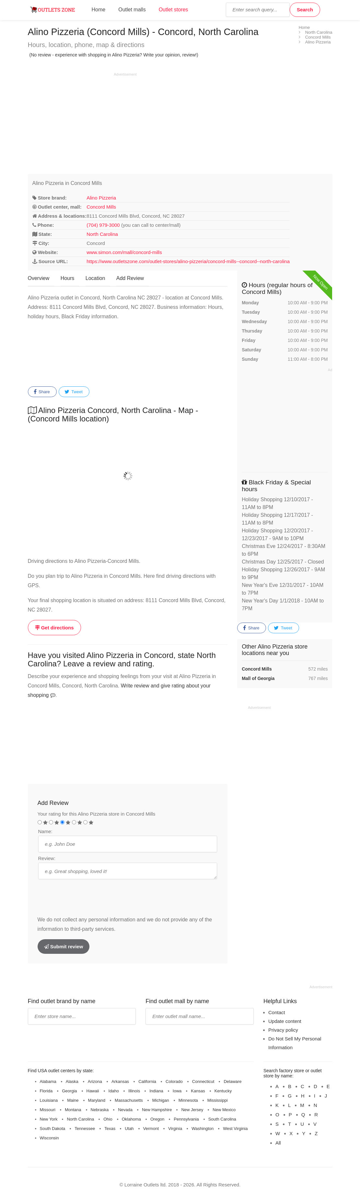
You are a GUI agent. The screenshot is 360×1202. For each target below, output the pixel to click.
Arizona (95, 1081)
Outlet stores (173, 9)
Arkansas (120, 1081)
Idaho (114, 1090)
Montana (73, 1109)
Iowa (177, 1090)
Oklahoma (131, 1119)
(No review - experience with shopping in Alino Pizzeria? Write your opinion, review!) (113, 54)
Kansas (198, 1090)
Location (95, 278)
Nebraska (100, 1109)
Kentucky (223, 1090)
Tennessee (85, 1128)
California (147, 1081)
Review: (46, 858)
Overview (39, 278)
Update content (284, 1021)
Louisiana (49, 1100)
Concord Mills (101, 207)
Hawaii (93, 1090)
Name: (45, 831)
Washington (203, 1128)
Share (42, 392)
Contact (276, 1012)
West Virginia (235, 1128)
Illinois (134, 1090)
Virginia (175, 1128)
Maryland (96, 1100)
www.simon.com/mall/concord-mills (124, 252)
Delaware (232, 1081)
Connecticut (203, 1081)
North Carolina (102, 234)
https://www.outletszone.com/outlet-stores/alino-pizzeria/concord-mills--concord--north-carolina (188, 261)
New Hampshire (157, 1109)
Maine (72, 1100)
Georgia (69, 1090)
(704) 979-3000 (103, 225)
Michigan (160, 1100)
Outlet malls (131, 9)
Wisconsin (49, 1137)
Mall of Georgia (258, 678)
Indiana (156, 1090)
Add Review (130, 278)
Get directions (54, 627)
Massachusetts (129, 1100)
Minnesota (188, 1100)
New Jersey (192, 1109)
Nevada (125, 1109)
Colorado (174, 1081)
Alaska (72, 1081)
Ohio (107, 1119)
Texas (109, 1128)
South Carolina (222, 1119)
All (278, 1143)
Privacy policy (283, 1030)
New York (49, 1119)
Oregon (157, 1119)
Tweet (73, 392)
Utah (129, 1128)
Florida (46, 1090)
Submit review (63, 946)
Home (99, 9)
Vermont (151, 1128)
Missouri (47, 1109)
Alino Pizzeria (101, 197)
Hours (68, 278)
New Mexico (224, 1109)
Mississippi (217, 1100)
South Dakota (52, 1128)
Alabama (48, 1081)
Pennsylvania (186, 1119)
